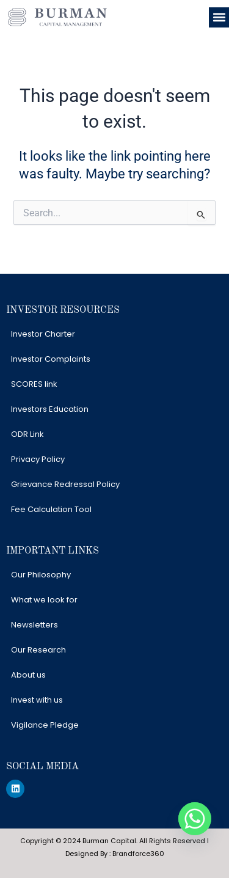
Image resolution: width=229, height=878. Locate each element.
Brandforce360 (138, 853)
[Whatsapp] (194, 818)
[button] (219, 17)
